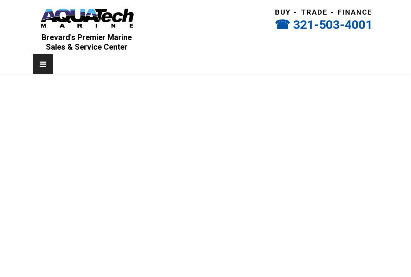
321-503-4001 (332, 24)
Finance (355, 12)
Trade (314, 12)
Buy (283, 12)
